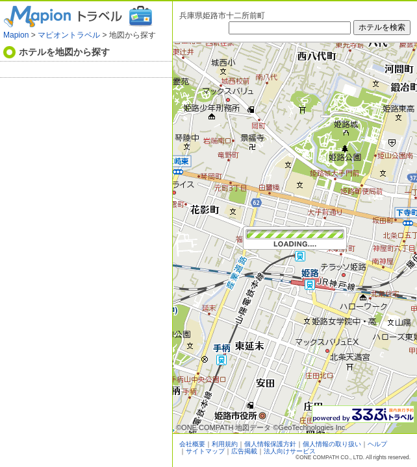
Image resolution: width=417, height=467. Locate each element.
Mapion (16, 35)
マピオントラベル (69, 35)
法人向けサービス (290, 451)
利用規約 (225, 444)
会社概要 (192, 444)
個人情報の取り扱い (332, 444)
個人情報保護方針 (270, 444)
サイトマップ (205, 451)
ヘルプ (377, 444)
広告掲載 (244, 451)
